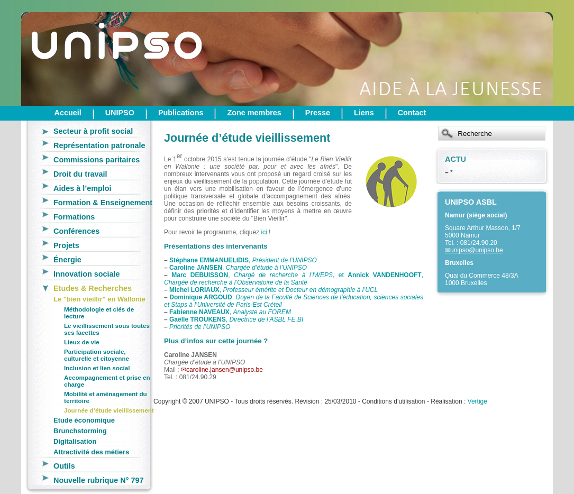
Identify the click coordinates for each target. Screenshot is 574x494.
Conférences (76, 231)
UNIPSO (119, 112)
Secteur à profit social (93, 131)
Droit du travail (80, 174)
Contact (412, 112)
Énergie (67, 259)
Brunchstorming (80, 431)
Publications (181, 112)
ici (264, 232)
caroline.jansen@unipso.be (224, 369)
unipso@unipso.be (476, 250)
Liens (364, 112)
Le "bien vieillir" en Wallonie (99, 299)
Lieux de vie (81, 342)
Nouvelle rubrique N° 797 (98, 480)
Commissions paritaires (96, 159)
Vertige (477, 401)
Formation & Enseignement (102, 202)
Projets (66, 245)
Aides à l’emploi (82, 188)
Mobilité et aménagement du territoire (105, 397)
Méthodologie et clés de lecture (99, 312)
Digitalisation (74, 441)
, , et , (293, 278)
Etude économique (84, 420)
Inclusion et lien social (97, 367)
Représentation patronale (99, 145)
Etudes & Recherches (92, 288)
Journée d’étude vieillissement (109, 410)
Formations (74, 217)
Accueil (67, 112)
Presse (317, 112)
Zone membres (254, 112)
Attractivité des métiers (91, 452)
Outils (64, 466)
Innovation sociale (86, 274)
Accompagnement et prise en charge (107, 381)
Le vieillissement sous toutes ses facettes (107, 329)
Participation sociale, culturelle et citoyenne (96, 355)
